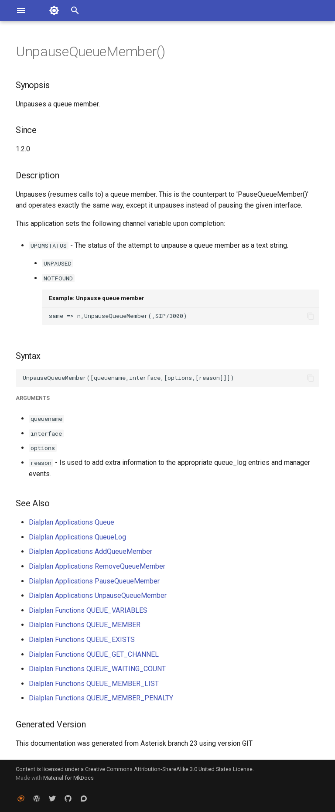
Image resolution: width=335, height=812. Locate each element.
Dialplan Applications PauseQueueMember (94, 581)
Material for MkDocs (68, 777)
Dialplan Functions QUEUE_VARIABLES (88, 610)
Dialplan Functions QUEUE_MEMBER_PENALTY (101, 698)
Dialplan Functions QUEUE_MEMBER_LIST (94, 683)
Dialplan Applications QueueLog (77, 537)
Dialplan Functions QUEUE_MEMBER (84, 625)
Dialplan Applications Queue (71, 522)
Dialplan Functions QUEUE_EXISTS (82, 639)
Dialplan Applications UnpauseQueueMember (98, 595)
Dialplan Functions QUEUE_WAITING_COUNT (97, 669)
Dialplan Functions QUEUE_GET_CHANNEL (94, 654)
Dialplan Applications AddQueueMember (90, 551)
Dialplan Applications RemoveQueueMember (97, 566)
